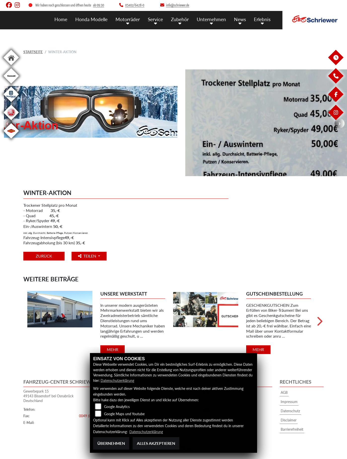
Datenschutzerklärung (117, 380)
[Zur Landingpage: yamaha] (11, 121)
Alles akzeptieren (156, 443)
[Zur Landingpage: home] (11, 66)
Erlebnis (262, 19)
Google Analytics (117, 407)
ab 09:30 (98, 5)
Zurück (44, 256)
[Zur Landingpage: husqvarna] (11, 103)
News (240, 19)
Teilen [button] (87, 256)
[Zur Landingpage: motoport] (11, 139)
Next (340, 123)
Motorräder (128, 19)
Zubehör (180, 19)
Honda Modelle (91, 19)
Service (155, 19)
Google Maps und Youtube (124, 414)
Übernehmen (111, 443)
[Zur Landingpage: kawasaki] (11, 84)
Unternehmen (211, 19)
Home (60, 19)
